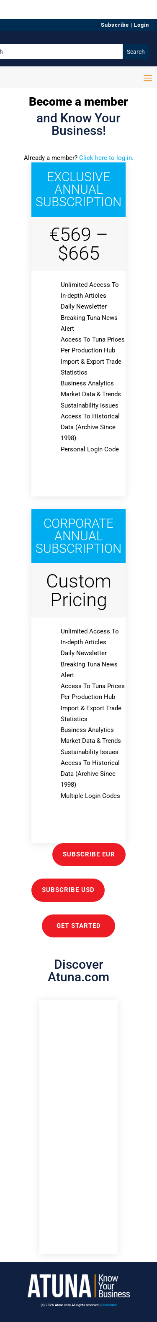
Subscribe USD (68, 890)
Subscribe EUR (89, 854)
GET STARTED (79, 925)
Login (141, 25)
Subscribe (115, 25)
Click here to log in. (106, 158)
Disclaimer (109, 1305)
